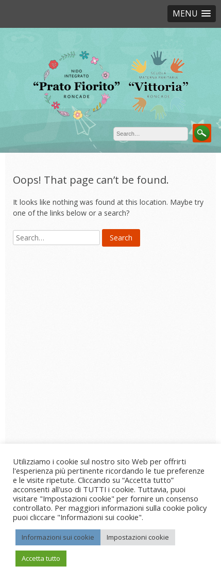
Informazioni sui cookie (58, 537)
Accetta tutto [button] (41, 558)
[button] (191, 13)
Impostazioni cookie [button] (138, 537)
